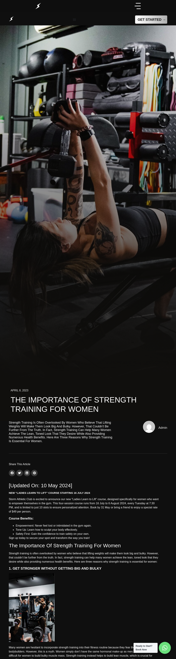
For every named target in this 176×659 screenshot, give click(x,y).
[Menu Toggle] (74, 19)
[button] (12, 473)
